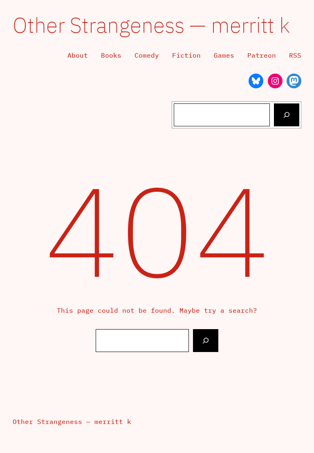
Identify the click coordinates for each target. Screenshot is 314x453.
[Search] (286, 114)
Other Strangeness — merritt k (151, 24)
